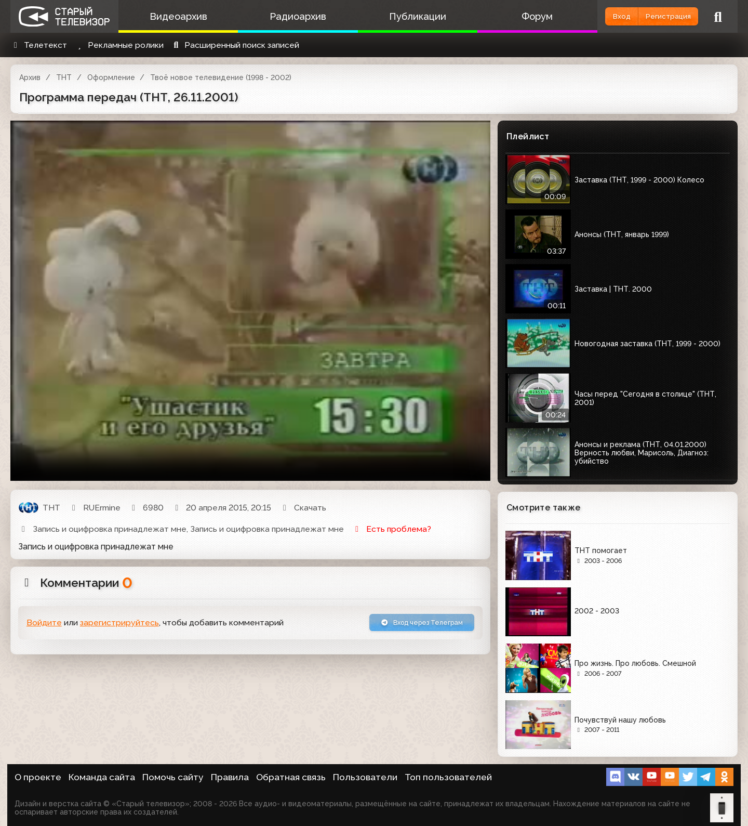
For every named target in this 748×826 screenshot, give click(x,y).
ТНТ (64, 77)
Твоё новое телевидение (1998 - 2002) (220, 77)
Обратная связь (291, 777)
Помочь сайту (173, 777)
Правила (230, 777)
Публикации (394, 16)
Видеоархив (174, 16)
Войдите (44, 625)
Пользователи (365, 777)
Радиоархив (284, 16)
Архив (30, 77)
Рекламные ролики (119, 45)
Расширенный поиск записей (235, 45)
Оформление (111, 77)
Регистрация (658, 16)
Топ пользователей (448, 777)
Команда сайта (102, 777)
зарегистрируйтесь (119, 625)
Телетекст (38, 45)
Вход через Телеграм (408, 625)
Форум (505, 16)
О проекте (38, 777)
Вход (593, 16)
